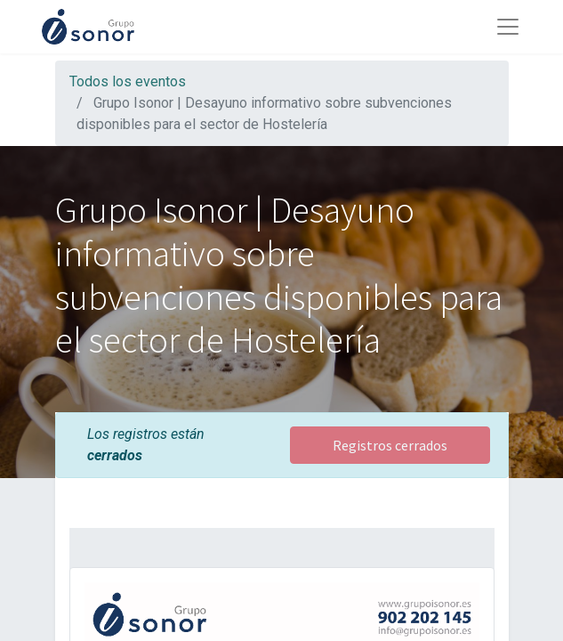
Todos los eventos (127, 81)
